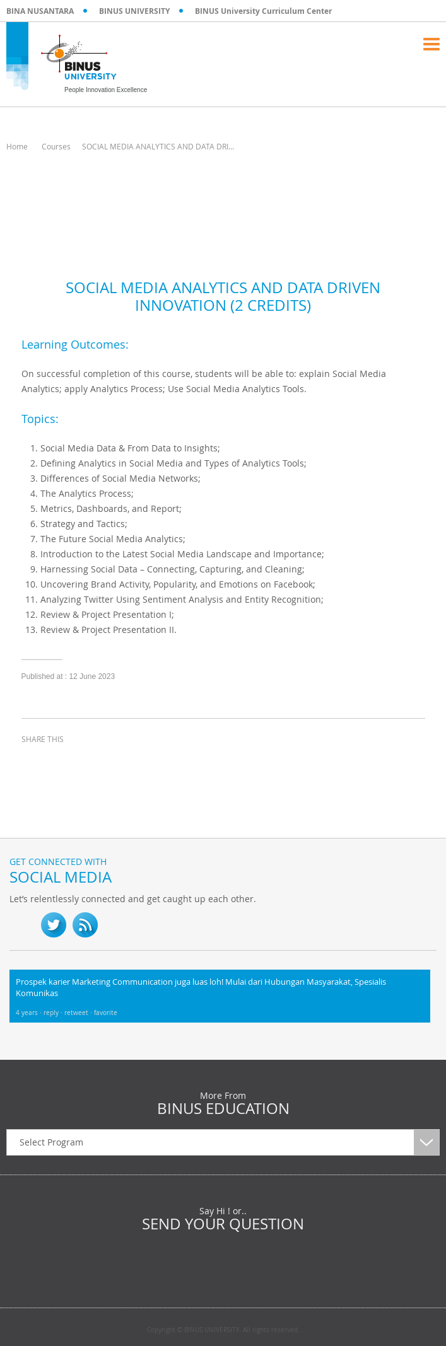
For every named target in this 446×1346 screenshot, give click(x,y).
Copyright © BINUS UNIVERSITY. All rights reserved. (223, 1330)
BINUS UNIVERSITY (134, 11)
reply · (54, 1013)
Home (17, 146)
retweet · (79, 1013)
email (128, 762)
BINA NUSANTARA (40, 11)
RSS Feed (85, 924)
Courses (56, 146)
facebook (34, 762)
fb (22, 924)
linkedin (97, 762)
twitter (65, 762)
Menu (431, 44)
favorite (105, 1013)
